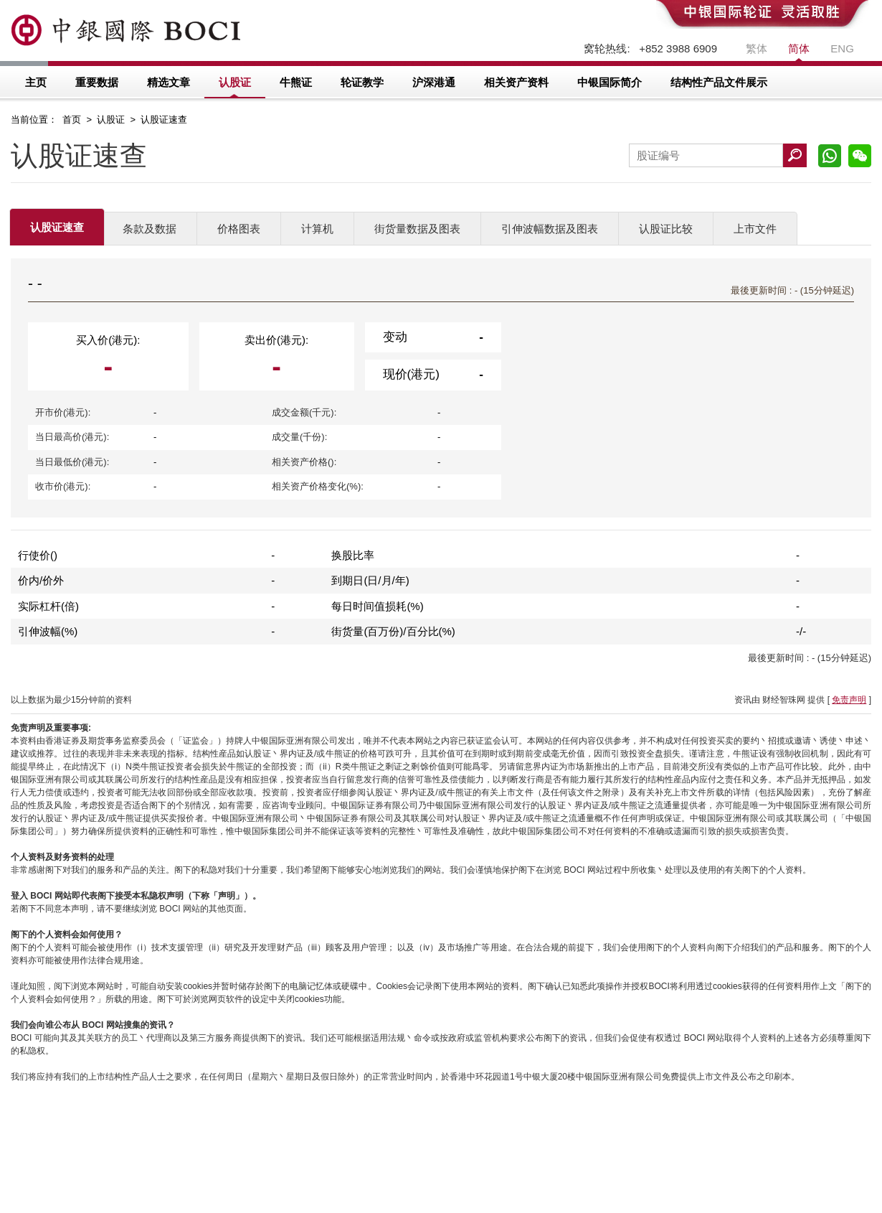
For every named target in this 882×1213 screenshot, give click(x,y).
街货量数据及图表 (417, 229)
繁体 (756, 48)
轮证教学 (362, 82)
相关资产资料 (516, 82)
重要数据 (96, 82)
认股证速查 (57, 227)
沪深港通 (433, 82)
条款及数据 (149, 229)
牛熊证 (296, 82)
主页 (36, 82)
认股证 (235, 82)
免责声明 (849, 700)
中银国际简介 (609, 82)
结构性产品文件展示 (718, 82)
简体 (799, 48)
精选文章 (168, 82)
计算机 (317, 229)
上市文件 (755, 229)
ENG (842, 48)
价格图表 (238, 229)
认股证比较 (666, 229)
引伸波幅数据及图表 (549, 229)
